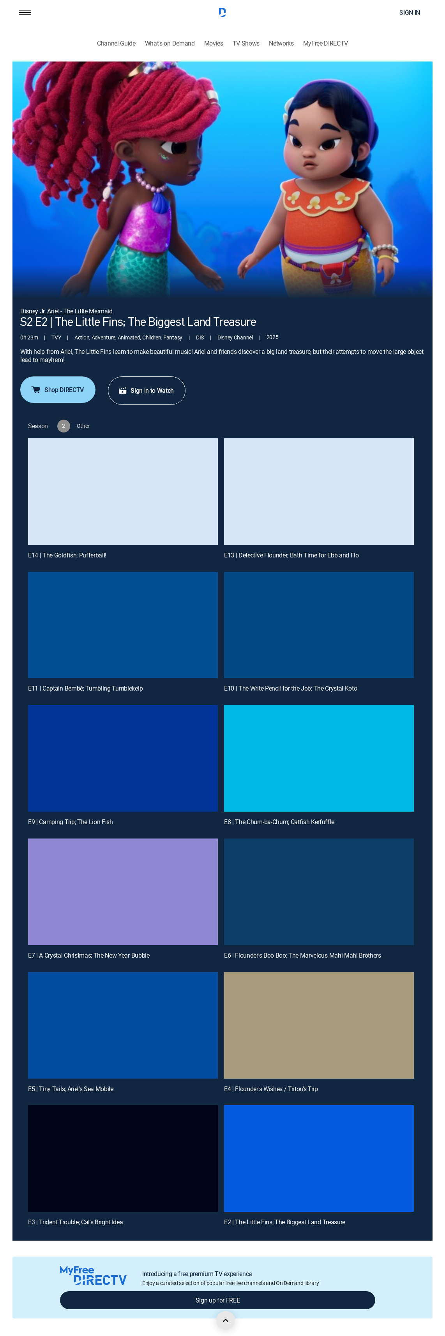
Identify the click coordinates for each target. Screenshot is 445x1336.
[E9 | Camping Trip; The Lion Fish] (123, 758)
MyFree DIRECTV (325, 43)
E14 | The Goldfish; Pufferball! (67, 555)
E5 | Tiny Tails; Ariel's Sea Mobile (70, 1089)
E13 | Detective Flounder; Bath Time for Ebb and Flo (291, 555)
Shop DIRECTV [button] (57, 389)
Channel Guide (116, 43)
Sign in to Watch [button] (146, 390)
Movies (213, 43)
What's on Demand (170, 43)
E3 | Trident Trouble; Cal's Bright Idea (75, 1222)
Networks (281, 43)
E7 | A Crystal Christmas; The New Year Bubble (89, 955)
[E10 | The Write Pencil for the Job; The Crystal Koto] (319, 625)
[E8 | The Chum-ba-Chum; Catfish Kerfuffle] (319, 758)
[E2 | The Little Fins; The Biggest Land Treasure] (319, 1158)
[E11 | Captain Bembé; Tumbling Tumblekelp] (123, 625)
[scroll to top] (225, 1320)
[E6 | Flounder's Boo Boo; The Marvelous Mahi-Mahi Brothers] (319, 892)
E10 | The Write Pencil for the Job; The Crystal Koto (290, 688)
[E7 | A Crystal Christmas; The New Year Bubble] (123, 892)
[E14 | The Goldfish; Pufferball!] (123, 491)
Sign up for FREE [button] (218, 1300)
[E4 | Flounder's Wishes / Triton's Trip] (319, 1025)
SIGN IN (409, 12)
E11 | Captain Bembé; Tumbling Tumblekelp (85, 688)
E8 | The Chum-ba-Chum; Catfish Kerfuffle (279, 821)
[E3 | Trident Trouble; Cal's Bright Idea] (123, 1158)
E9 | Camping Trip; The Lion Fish (70, 821)
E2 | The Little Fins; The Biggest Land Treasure (284, 1222)
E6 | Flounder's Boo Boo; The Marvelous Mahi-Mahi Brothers (302, 955)
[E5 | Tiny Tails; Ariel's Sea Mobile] (123, 1025)
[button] (25, 12)
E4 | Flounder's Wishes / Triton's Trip (271, 1089)
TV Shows (246, 43)
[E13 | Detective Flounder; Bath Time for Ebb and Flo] (319, 491)
